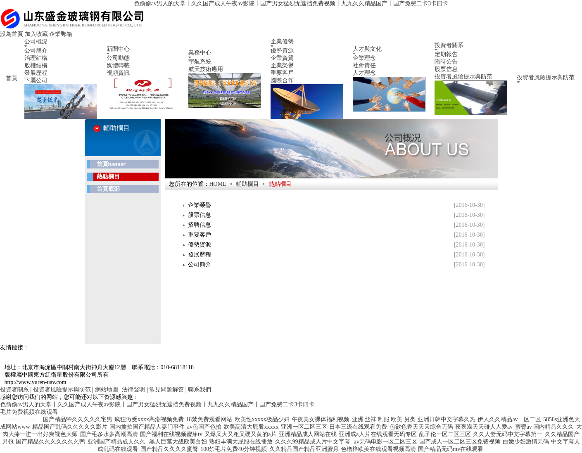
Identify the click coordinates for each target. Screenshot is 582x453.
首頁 (11, 78)
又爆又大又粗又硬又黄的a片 (240, 434)
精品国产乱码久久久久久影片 (69, 427)
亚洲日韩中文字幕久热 (446, 419)
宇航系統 (199, 62)
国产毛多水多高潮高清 (109, 434)
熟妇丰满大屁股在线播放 (241, 442)
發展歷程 (36, 73)
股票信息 (446, 69)
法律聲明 (133, 390)
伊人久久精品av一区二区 (509, 419)
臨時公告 (446, 62)
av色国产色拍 (204, 427)
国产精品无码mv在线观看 (450, 449)
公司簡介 (36, 50)
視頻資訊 (118, 73)
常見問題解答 (166, 390)
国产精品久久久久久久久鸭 (50, 442)
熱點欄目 (108, 176)
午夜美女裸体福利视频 (320, 419)
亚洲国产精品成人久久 (117, 442)
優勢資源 (282, 50)
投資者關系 (14, 390)
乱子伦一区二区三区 (445, 434)
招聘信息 (199, 225)
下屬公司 (36, 80)
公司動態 (118, 58)
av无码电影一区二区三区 (385, 442)
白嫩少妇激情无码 (526, 442)
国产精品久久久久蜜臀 (169, 449)
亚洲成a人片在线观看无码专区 (377, 434)
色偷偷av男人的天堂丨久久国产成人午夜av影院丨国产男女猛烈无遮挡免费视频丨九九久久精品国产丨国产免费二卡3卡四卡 (291, 3)
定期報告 (446, 54)
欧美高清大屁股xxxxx (250, 427)
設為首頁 (11, 34)
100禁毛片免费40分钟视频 (233, 449)
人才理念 (364, 73)
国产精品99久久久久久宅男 (77, 419)
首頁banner (111, 164)
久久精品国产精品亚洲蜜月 (304, 449)
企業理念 (364, 58)
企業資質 (282, 58)
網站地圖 (106, 390)
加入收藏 (36, 34)
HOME (217, 184)
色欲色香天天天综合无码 (421, 427)
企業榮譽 (282, 65)
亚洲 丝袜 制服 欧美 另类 (384, 419)
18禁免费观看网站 (209, 419)
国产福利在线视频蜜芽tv (171, 434)
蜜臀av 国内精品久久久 (544, 427)
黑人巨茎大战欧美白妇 (178, 442)
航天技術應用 (205, 69)
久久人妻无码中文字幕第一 (507, 434)
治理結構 (36, 58)
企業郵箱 (60, 34)
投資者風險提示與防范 (463, 77)
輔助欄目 (247, 184)
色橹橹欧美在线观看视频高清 (378, 449)
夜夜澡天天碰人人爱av (484, 427)
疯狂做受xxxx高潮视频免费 (149, 419)
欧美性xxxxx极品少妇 (262, 419)
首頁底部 (108, 189)
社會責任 (364, 65)
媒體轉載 (118, 65)
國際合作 (282, 80)
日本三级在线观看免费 (358, 427)
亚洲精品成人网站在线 (308, 434)
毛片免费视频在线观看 (29, 412)
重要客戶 (282, 73)
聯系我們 (199, 390)
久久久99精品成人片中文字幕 (313, 442)
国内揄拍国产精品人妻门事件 (147, 427)
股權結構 (36, 65)
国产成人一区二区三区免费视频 (459, 442)
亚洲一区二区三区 (304, 427)
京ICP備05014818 (90, 382)
